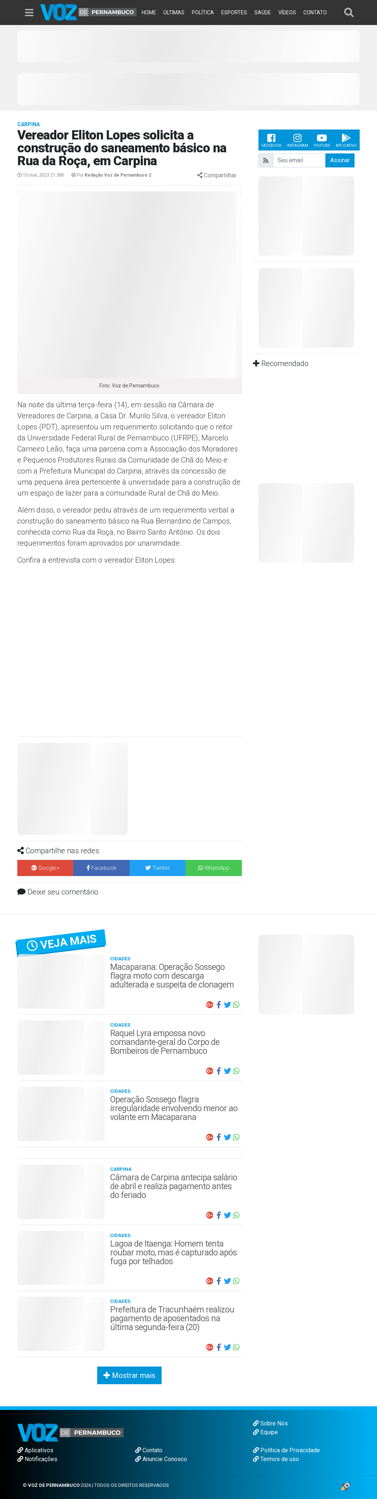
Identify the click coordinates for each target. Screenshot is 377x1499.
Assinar (340, 160)
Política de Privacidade (286, 1450)
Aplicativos (35, 1450)
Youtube (322, 140)
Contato (148, 1450)
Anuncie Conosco (161, 1459)
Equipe (265, 1432)
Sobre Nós (270, 1423)
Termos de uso (276, 1459)
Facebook (271, 140)
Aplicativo (346, 140)
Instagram (297, 140)
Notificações (37, 1459)
